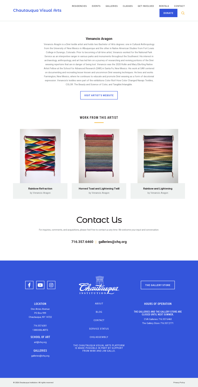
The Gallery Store (157, 284)
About (99, 302)
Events (96, 5)
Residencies (79, 5)
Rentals (164, 5)
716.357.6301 (40, 325)
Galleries (112, 5)
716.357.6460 (82, 241)
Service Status (99, 327)
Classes (128, 5)
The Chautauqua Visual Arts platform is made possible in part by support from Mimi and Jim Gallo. (99, 347)
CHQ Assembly (99, 336)
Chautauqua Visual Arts (37, 10)
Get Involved (146, 5)
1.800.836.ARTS (40, 329)
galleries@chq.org (113, 241)
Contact (179, 5)
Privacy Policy (179, 382)
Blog (99, 311)
